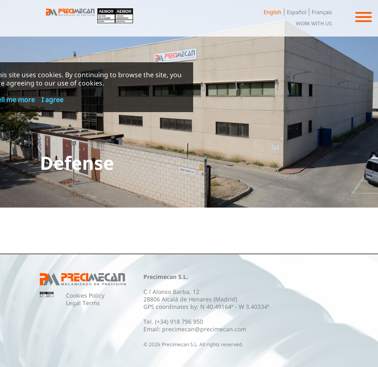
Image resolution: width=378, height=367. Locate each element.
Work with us (314, 23)
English (272, 12)
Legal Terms (83, 303)
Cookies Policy (85, 295)
